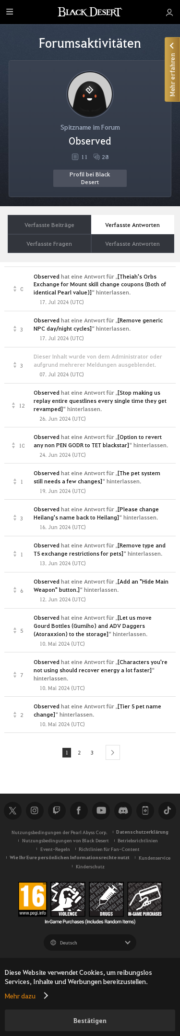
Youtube (100, 810)
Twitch (56, 810)
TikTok (167, 810)
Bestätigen (90, 1020)
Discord (123, 810)
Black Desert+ (145, 810)
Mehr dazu (20, 995)
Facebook (78, 810)
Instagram (34, 810)
